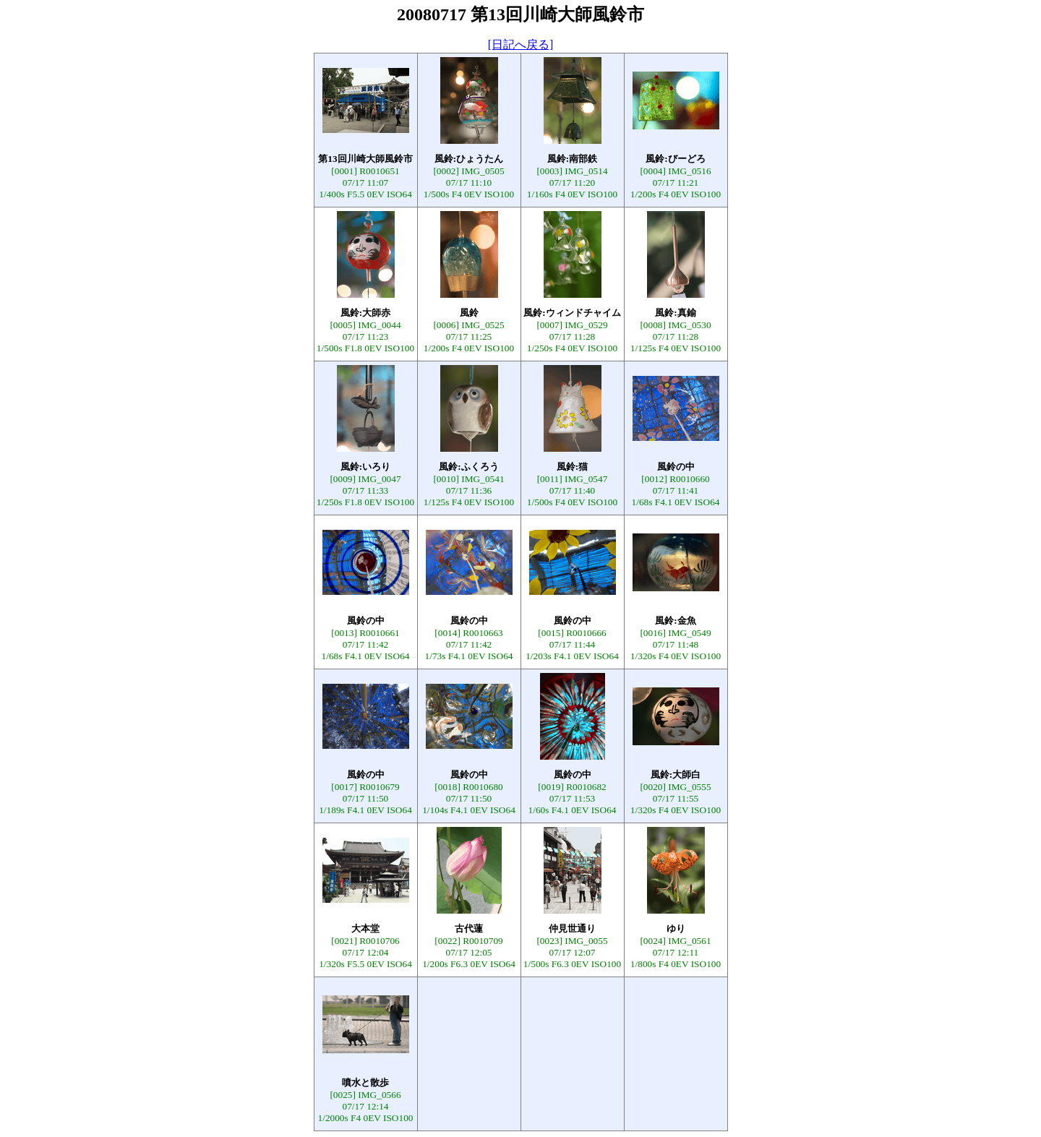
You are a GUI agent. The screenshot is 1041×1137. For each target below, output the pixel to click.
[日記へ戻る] (521, 44)
